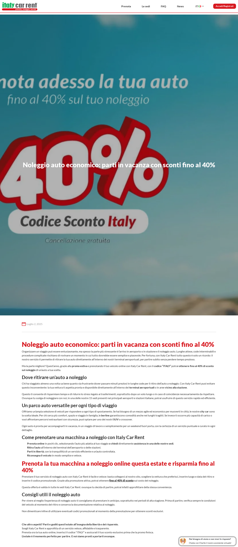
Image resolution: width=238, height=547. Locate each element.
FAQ (163, 6)
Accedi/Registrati (225, 6)
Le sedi (146, 6)
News (180, 6)
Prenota (126, 6)
